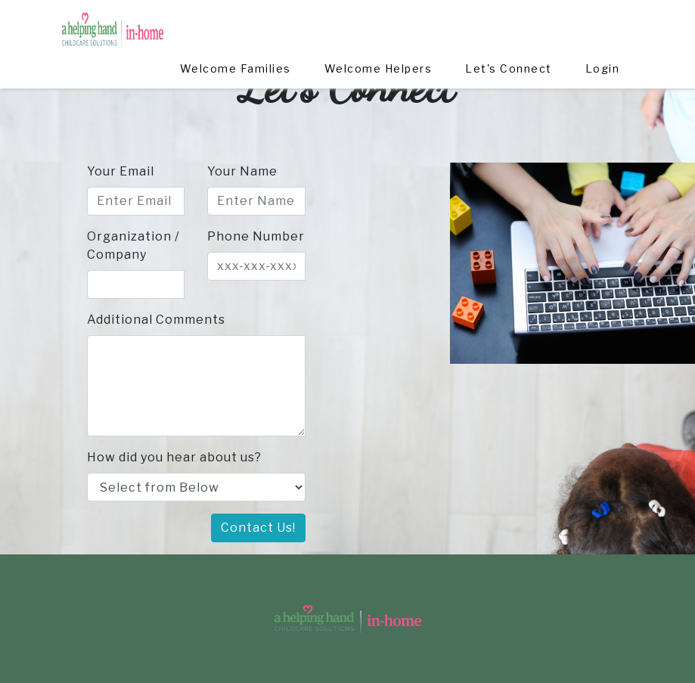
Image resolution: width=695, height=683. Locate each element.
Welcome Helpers (378, 26)
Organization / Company (133, 245)
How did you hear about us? (174, 457)
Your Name (242, 171)
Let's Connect (509, 26)
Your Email (120, 171)
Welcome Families (236, 26)
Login (602, 26)
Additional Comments (156, 319)
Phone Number (256, 236)
